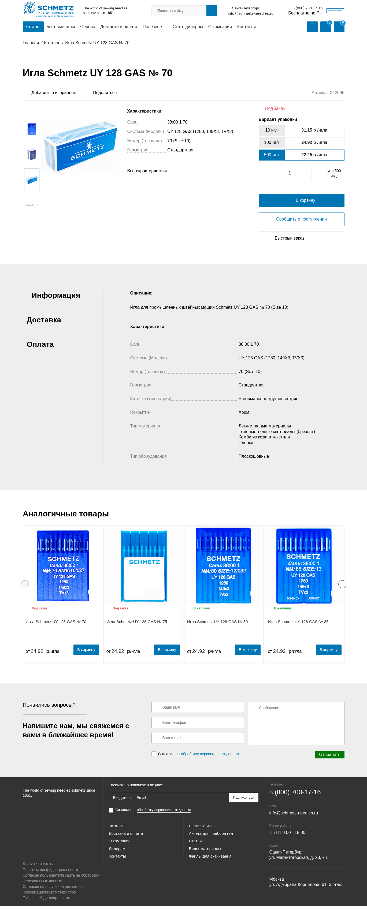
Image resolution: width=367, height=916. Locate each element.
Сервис (87, 27)
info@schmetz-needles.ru (225, 13)
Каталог (33, 27)
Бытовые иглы (60, 27)
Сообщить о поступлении (301, 230)
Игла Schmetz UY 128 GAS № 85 (298, 633)
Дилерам (118, 865)
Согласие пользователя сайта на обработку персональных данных (61, 888)
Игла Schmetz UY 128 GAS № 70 (56, 633)
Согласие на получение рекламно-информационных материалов (53, 899)
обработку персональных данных (210, 764)
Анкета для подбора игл (213, 845)
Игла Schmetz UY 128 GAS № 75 (136, 633)
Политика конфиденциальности (50, 879)
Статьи (196, 855)
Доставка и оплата (118, 27)
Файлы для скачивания (212, 874)
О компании (220, 27)
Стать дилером (188, 27)
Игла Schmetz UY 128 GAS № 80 (217, 633)
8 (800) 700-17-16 (282, 8)
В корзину (84, 660)
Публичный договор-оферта (47, 908)
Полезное (152, 27)
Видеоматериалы (206, 865)
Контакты (246, 27)
